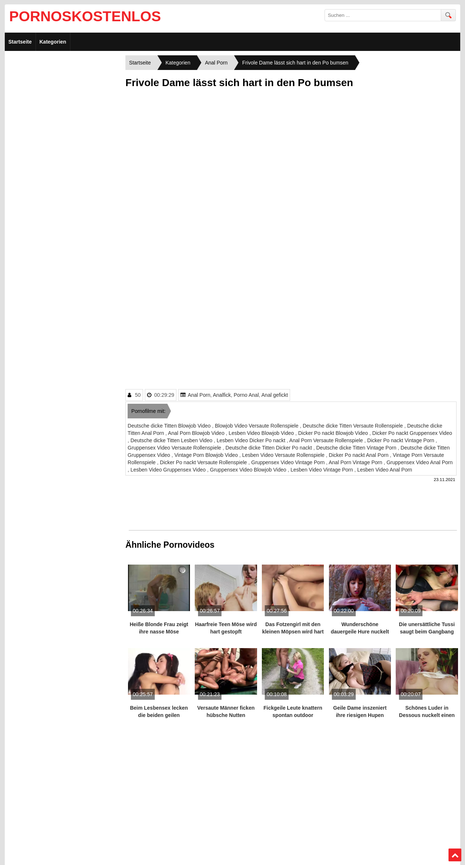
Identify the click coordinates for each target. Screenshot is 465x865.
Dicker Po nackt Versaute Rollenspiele (204, 462)
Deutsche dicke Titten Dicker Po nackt (270, 448)
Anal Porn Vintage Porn (356, 462)
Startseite (20, 42)
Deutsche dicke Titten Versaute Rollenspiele (353, 426)
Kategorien (53, 42)
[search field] (383, 15)
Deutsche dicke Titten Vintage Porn (357, 448)
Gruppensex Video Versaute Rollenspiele (175, 448)
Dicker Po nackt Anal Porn (359, 455)
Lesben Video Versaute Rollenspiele (284, 455)
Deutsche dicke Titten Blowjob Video (170, 426)
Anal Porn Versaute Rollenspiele (327, 440)
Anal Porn (199, 395)
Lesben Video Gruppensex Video (169, 470)
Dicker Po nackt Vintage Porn (401, 440)
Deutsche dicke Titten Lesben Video (172, 440)
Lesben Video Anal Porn (384, 470)
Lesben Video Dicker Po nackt (252, 440)
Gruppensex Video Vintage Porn (288, 462)
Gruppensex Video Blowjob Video (249, 470)
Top (455, 855)
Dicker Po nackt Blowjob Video (333, 433)
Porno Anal (246, 395)
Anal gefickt (274, 395)
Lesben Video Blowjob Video (262, 433)
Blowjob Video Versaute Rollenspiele (257, 426)
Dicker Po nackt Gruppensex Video (412, 433)
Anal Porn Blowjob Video (197, 433)
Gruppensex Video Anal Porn (420, 462)
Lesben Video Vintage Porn (322, 470)
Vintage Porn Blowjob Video (206, 455)
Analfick (222, 395)
